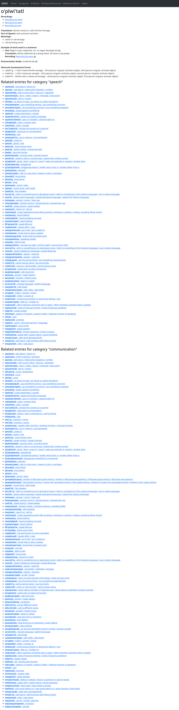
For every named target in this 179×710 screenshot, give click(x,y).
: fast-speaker (15, 191)
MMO (4, 3)
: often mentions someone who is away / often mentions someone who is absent (48, 304)
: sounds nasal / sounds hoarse (26, 155)
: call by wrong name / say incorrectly (27, 263)
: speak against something (22, 110)
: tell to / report (18, 98)
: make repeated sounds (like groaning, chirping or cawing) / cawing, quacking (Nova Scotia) (53, 212)
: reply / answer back (20, 122)
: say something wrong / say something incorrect (35, 104)
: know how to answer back (26, 236)
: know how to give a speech (24, 233)
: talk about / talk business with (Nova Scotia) (30, 340)
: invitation (19, 703)
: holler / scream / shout (20, 292)
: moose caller (17, 673)
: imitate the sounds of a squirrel (26, 128)
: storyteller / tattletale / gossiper (29, 569)
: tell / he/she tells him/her (21, 661)
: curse (13, 374)
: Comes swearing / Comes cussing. (30, 331)
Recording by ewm (13, 22)
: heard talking (17, 215)
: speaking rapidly (20, 239)
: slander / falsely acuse (20, 278)
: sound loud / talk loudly (20, 188)
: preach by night (19, 557)
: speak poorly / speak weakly (22, 206)
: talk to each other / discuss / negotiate (29, 92)
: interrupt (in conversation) (23, 131)
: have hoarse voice (18, 146)
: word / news (16, 185)
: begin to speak (19, 281)
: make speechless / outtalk (22, 113)
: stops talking (18, 625)
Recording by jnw (13, 25)
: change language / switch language (27, 284)
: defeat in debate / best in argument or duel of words (37, 679)
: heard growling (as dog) (23, 218)
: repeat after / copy (20, 227)
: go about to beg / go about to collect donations (31, 101)
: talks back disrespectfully (23, 337)
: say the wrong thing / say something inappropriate (35, 260)
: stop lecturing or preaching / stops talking (31, 622)
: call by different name (21, 605)
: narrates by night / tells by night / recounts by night (36, 245)
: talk (12, 134)
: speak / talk (14, 143)
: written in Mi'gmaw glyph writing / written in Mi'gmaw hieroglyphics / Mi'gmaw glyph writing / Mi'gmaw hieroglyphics (69, 479)
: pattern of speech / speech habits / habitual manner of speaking (40, 313)
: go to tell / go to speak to (25, 230)
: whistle (17, 706)
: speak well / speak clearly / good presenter (31, 334)
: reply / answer (17, 125)
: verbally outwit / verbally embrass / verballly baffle (35, 506)
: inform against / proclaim (22, 356)
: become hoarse (16, 152)
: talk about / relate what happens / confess (29, 89)
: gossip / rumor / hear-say (22, 200)
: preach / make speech (20, 275)
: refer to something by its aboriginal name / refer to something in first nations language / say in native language (62, 194)
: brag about (15, 176)
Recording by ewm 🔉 (26, 56)
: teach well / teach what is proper (28, 685)
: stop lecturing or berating (23, 616)
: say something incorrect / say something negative (36, 107)
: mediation (17, 602)
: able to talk (15, 242)
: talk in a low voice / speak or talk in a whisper (33, 173)
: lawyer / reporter (22, 254)
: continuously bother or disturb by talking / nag (32, 298)
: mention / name (16, 419)
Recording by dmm (14, 19)
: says (11, 316)
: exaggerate (18, 164)
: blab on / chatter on (22, 301)
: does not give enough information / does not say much (37, 578)
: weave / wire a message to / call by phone (30, 413)
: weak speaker (17, 328)
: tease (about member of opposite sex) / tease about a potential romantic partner (49, 590)
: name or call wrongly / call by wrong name (30, 266)
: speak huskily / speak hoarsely (23, 149)
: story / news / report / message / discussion (32, 95)
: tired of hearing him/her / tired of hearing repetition (36, 307)
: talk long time (19, 272)
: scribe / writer (20, 575)
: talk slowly (16, 286)
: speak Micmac (18, 224)
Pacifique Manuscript (51, 3)
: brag (11, 182)
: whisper (15, 170)
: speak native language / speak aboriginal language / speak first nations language (47, 197)
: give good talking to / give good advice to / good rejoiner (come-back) (42, 688)
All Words (35, 3)
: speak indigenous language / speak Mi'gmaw (30, 251)
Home (14, 3)
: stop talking (16, 619)
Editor (85, 3)
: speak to (13, 140)
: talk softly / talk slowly (24, 289)
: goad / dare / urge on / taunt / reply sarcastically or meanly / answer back (45, 161)
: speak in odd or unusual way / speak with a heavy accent (36, 158)
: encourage (15, 554)
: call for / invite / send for (22, 700)
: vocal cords (17, 325)
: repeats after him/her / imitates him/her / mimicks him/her (39, 425)
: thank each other (19, 530)
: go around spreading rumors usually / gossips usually (38, 628)
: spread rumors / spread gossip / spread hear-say (35, 203)
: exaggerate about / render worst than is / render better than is (42, 167)
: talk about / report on (20, 86)
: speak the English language (25, 116)
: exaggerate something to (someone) (31, 458)
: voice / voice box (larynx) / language (26, 322)
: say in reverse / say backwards (26, 137)
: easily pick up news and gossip (25, 269)
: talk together (20, 509)
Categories (24, 3)
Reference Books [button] (71, 3)
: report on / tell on (18, 209)
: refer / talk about (19, 343)
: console (13, 548)
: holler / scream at (19, 295)
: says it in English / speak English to (29, 119)
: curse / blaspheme (19, 371)
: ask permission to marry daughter (27, 533)
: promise (14, 319)
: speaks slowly (16, 310)
